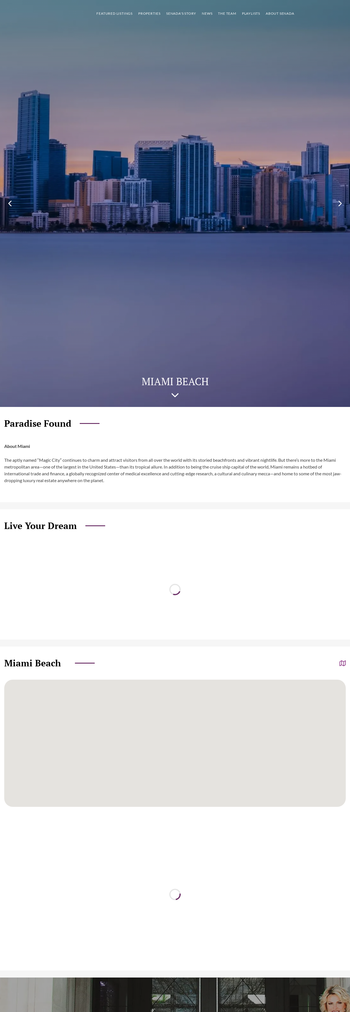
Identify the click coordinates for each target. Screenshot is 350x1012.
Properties (149, 13)
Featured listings (114, 13)
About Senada (280, 13)
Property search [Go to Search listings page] (325, 13)
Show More (339, 13)
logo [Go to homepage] (35, 13)
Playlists (251, 13)
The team (227, 13)
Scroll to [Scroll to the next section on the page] (175, 395)
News (207, 13)
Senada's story (181, 13)
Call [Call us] (310, 13)
